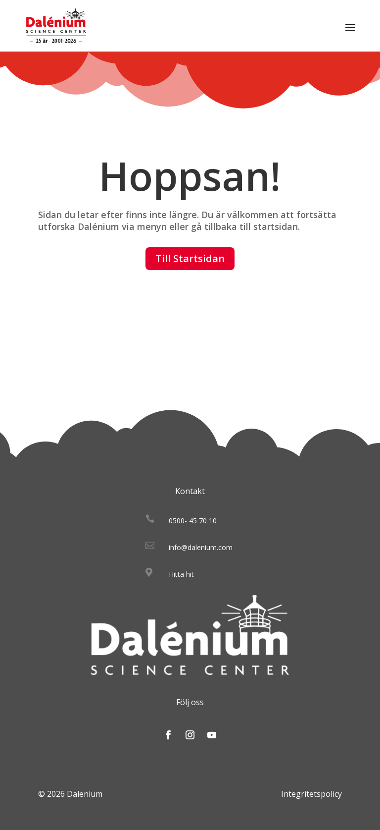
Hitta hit (181, 574)
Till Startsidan (190, 258)
